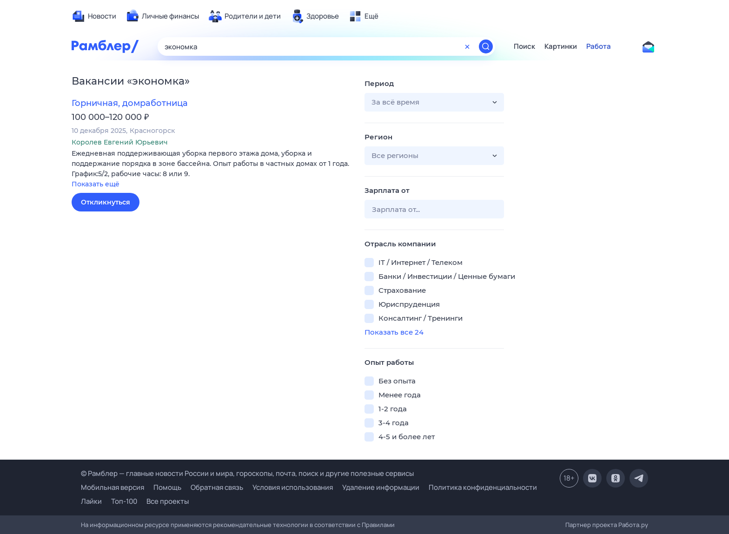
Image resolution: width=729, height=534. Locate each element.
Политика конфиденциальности (483, 487)
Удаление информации (380, 487)
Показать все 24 (394, 332)
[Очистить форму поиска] (467, 46)
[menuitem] (94, 16)
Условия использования (292, 487)
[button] (211, 169)
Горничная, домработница (130, 103)
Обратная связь (217, 487)
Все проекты (167, 501)
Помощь (167, 487)
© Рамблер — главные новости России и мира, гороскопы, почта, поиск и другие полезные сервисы (247, 473)
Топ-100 (124, 501)
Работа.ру (633, 525)
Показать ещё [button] (95, 184)
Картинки (560, 46)
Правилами (378, 525)
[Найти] (486, 46)
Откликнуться (105, 202)
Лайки (91, 501)
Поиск (524, 46)
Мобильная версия (112, 487)
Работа (598, 46)
